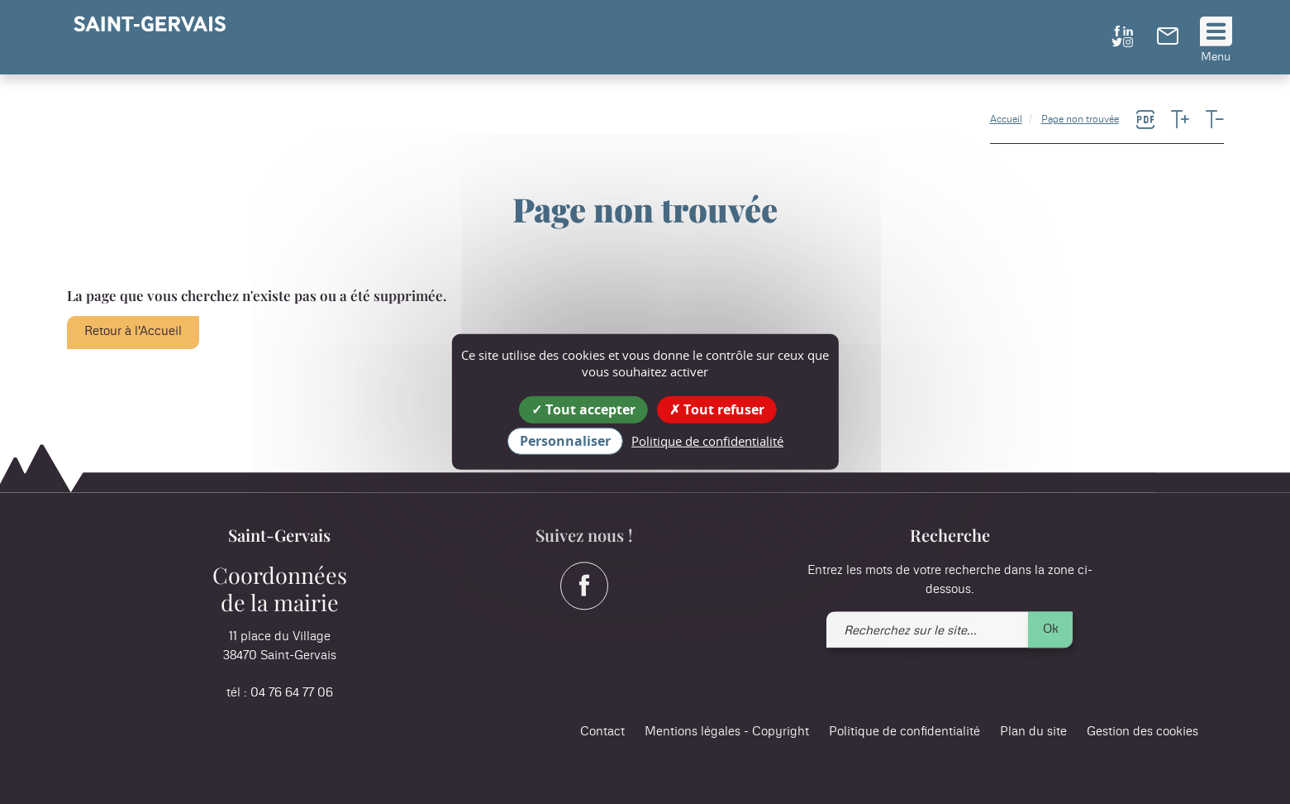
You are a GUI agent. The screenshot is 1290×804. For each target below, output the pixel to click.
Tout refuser (716, 409)
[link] (1167, 41)
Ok (1051, 629)
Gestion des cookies (1142, 732)
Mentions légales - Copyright (727, 732)
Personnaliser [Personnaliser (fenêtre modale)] (565, 441)
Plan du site (1033, 732)
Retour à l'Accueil (133, 331)
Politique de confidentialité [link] (707, 441)
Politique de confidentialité (904, 732)
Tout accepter (583, 409)
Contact (602, 732)
